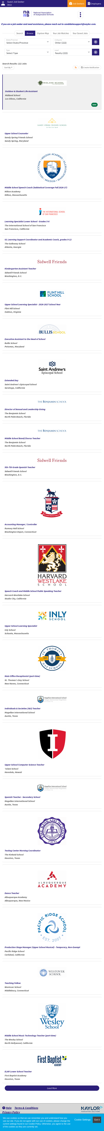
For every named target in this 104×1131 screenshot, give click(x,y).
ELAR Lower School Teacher (18, 1071)
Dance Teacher (12, 893)
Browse (30, 33)
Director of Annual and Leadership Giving (25, 409)
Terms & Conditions (26, 1108)
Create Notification (90, 67)
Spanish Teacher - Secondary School (22, 797)
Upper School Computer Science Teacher (24, 764)
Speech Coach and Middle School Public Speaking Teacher (33, 591)
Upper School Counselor (16, 133)
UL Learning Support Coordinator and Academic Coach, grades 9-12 (38, 239)
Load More (52, 1088)
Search (19, 33)
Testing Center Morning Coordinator (23, 850)
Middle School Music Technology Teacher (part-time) (30, 1035)
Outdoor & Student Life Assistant (21, 91)
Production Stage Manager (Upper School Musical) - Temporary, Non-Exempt (42, 947)
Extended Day (11, 380)
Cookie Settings (82, 1119)
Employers (94, 3)
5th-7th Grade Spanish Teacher (20, 467)
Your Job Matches (61, 33)
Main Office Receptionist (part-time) (22, 676)
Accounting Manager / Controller (21, 524)
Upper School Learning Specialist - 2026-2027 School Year (33, 304)
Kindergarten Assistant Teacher (20, 268)
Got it (97, 1119)
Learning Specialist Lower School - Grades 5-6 (27, 221)
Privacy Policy (11, 1112)
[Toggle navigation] (80, 14)
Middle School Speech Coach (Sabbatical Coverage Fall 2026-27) (36, 187)
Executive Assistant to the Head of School (25, 339)
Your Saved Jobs (80, 33)
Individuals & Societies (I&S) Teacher (22, 708)
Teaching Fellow (13, 983)
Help (7, 1108)
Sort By (7, 67)
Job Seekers (76, 3)
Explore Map (43, 33)
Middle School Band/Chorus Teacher (22, 438)
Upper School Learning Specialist (21, 625)
